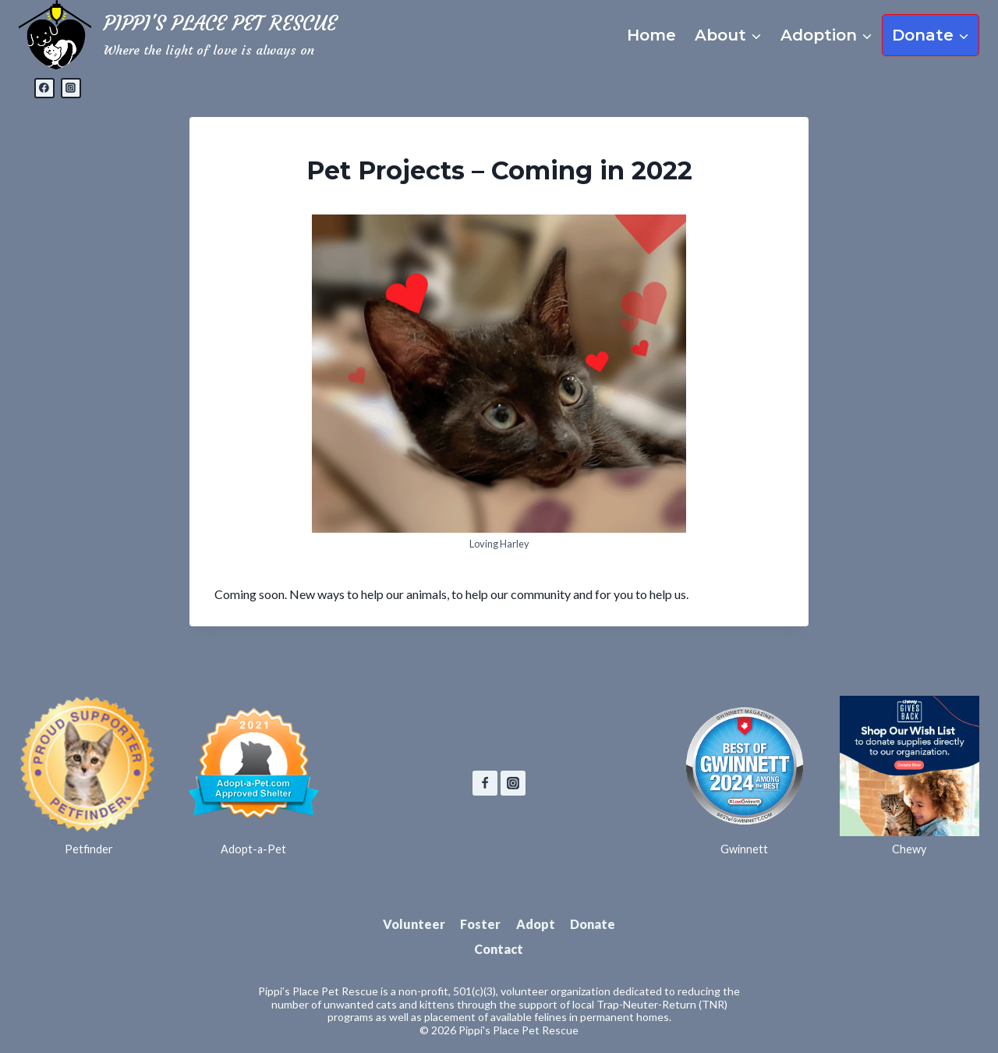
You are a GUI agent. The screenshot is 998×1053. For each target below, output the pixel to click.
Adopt (535, 923)
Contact (498, 948)
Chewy (909, 849)
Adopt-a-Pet (253, 849)
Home (651, 35)
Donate (592, 923)
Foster (480, 923)
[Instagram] (71, 88)
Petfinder (89, 849)
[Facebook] (44, 88)
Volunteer (414, 923)
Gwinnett (744, 849)
